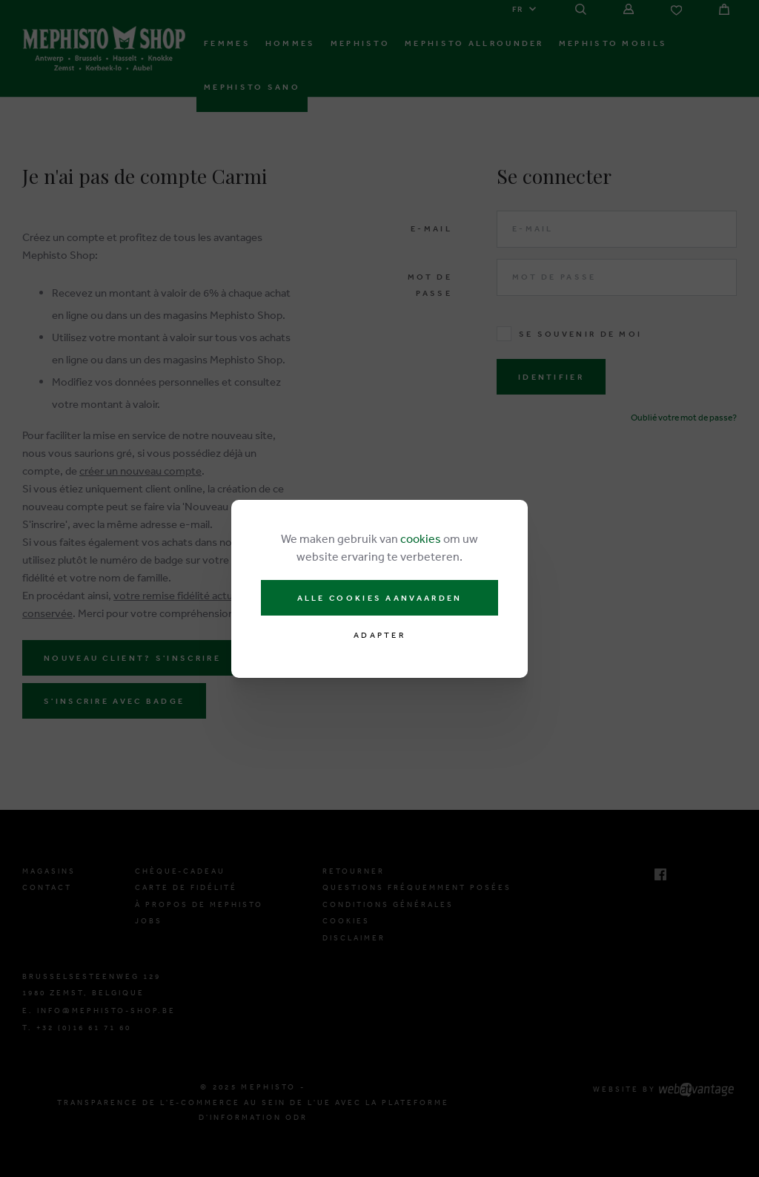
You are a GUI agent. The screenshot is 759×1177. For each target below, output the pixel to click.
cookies (420, 538)
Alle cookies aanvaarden (380, 598)
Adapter (379, 635)
